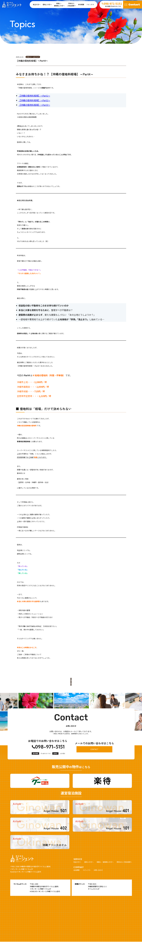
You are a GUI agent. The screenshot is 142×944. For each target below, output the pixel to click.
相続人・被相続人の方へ (105, 860)
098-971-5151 (50, 744)
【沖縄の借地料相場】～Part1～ (34, 95)
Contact (134, 4)
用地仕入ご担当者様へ (71, 4)
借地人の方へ (47, 4)
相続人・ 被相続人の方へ (59, 4)
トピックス (90, 4)
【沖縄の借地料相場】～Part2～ (34, 100)
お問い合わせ (98, 868)
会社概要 (81, 4)
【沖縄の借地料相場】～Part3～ (34, 104)
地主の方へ (37, 4)
